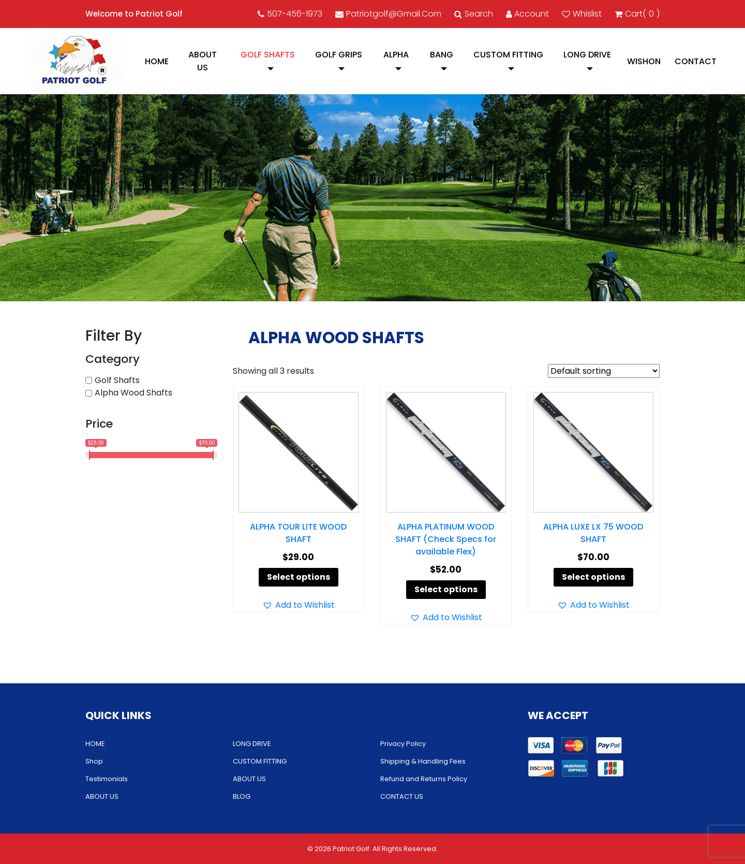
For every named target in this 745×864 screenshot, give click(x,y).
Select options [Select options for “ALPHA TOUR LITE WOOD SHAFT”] (298, 577)
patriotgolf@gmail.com (388, 14)
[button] (298, 605)
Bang (441, 55)
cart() (637, 14)
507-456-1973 (290, 14)
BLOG (241, 796)
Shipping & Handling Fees (423, 761)
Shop (94, 761)
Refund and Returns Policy (423, 779)
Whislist (582, 14)
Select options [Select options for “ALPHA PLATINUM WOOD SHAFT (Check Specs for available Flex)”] (446, 589)
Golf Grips (338, 55)
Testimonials (106, 779)
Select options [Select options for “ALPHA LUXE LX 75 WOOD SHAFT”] (593, 577)
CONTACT (696, 61)
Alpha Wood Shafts (133, 393)
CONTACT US (401, 796)
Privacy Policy (403, 744)
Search (473, 14)
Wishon (644, 61)
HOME (157, 61)
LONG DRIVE (587, 55)
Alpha (396, 55)
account (527, 14)
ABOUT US (202, 61)
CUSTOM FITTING (508, 55)
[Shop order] (604, 371)
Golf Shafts (268, 55)
